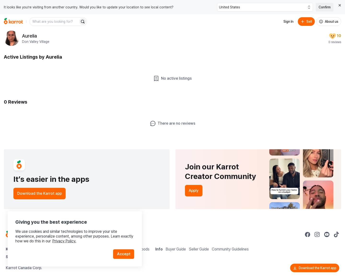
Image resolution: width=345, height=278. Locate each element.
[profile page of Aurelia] (11, 38)
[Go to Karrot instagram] (317, 234)
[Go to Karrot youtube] (327, 234)
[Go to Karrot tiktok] (336, 234)
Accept (123, 254)
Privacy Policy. (64, 241)
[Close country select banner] (339, 5)
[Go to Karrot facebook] (307, 234)
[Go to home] (13, 21)
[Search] (82, 21)
